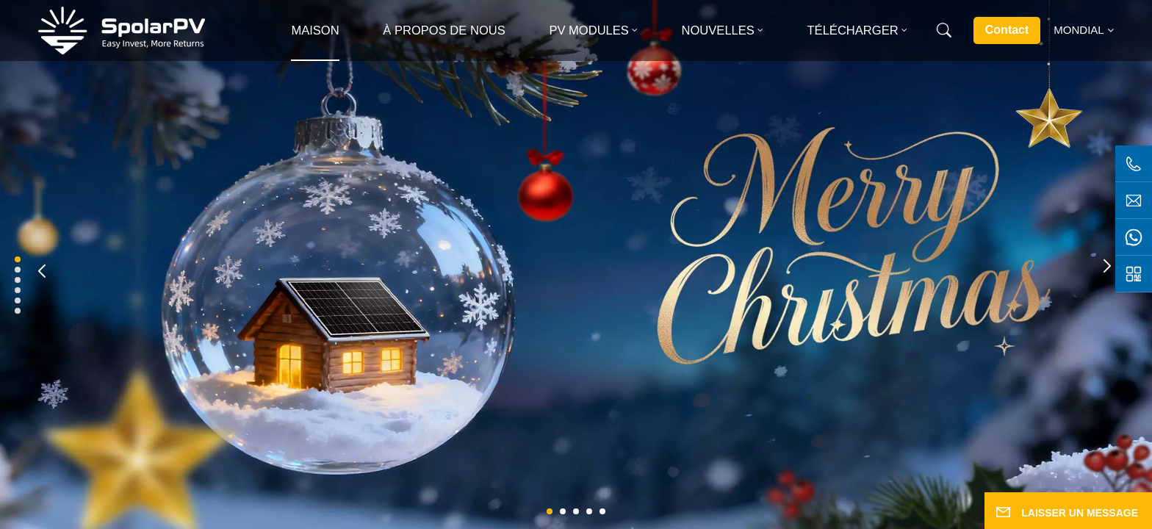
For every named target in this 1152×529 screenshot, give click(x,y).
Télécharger (853, 30)
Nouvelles (718, 30)
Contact (1007, 30)
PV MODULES (589, 30)
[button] (549, 511)
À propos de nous (444, 30)
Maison (315, 30)
